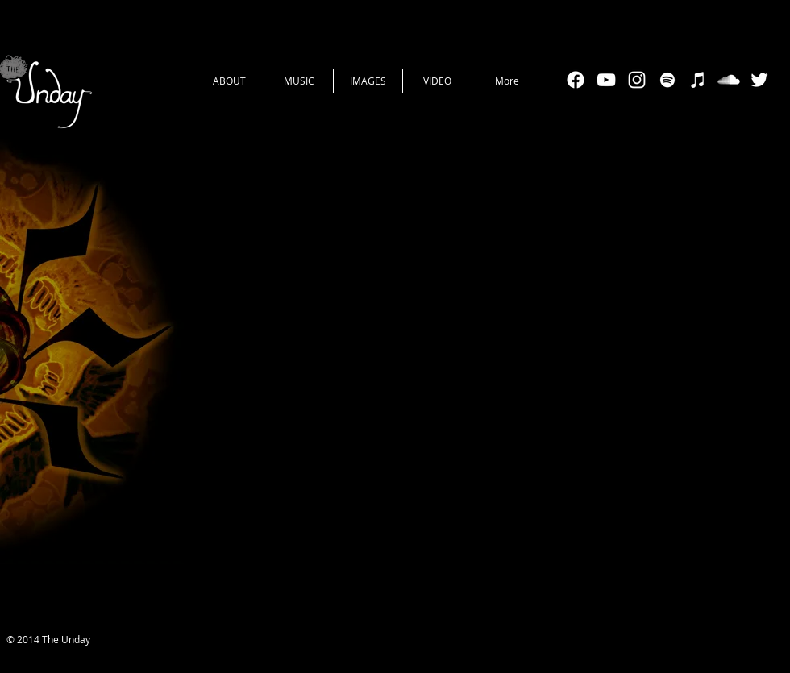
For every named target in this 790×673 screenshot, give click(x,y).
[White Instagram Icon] (637, 80)
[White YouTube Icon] (606, 80)
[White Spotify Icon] (667, 80)
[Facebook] (575, 80)
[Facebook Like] (402, 641)
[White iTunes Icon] (698, 80)
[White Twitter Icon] (759, 80)
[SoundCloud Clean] (728, 80)
